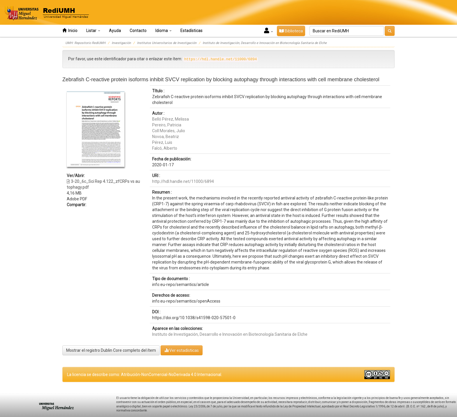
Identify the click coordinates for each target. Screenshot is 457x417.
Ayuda (115, 30)
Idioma (163, 30)
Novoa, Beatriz (165, 136)
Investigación (121, 43)
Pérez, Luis (162, 142)
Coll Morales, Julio (168, 130)
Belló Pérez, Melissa (170, 119)
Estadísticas (191, 30)
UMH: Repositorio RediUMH (85, 43)
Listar (93, 30)
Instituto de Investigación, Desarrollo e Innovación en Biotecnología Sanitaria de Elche (265, 43)
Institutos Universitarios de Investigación (166, 43)
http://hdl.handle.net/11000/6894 (183, 181)
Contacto (138, 30)
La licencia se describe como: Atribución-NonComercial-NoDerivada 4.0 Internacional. (144, 374)
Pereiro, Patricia (166, 125)
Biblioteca (291, 31)
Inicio (70, 30)
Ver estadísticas (181, 350)
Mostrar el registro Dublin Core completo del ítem (111, 350)
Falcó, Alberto (164, 148)
